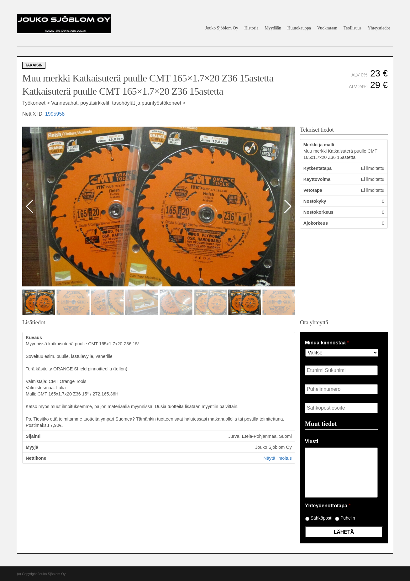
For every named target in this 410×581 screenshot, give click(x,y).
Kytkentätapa (317, 168)
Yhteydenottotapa (327, 505)
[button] (288, 206)
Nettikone (36, 458)
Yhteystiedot (379, 28)
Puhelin (347, 518)
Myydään (273, 28)
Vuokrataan (327, 28)
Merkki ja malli (318, 144)
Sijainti (33, 436)
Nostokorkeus (318, 212)
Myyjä (32, 447)
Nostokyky (314, 201)
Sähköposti (321, 518)
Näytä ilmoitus (277, 458)
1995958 (55, 114)
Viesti (311, 441)
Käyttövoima (316, 179)
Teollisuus (352, 28)
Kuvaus (34, 337)
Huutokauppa (299, 28)
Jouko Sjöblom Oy (221, 28)
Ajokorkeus (315, 223)
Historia (251, 28)
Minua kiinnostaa (327, 342)
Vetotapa (312, 190)
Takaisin (34, 65)
